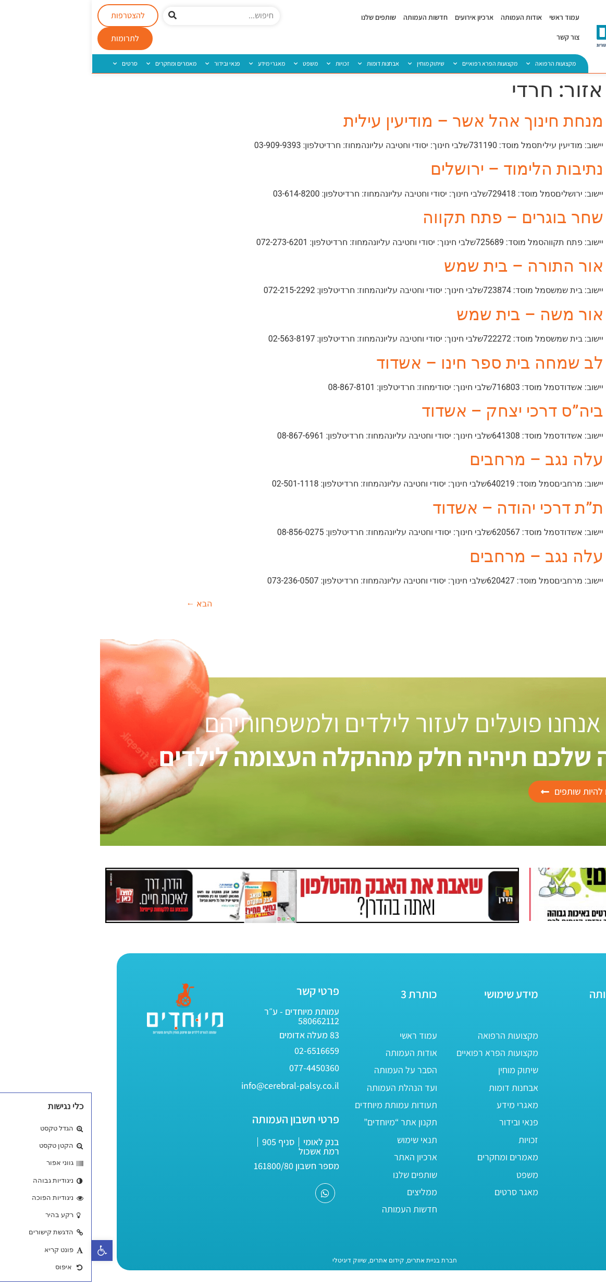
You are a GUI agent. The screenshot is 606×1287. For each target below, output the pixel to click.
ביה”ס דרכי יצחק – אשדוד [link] (421, 411)
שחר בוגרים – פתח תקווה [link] (421, 217)
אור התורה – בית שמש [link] (431, 266)
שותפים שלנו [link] (286, 17)
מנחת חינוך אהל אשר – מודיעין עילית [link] (381, 121)
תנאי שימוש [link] (325, 1140)
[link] (10, 1250)
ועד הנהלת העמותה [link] (310, 1088)
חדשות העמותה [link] (334, 17)
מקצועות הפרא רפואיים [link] (394, 63)
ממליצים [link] (330, 1192)
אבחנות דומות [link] (286, 63)
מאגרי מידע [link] (175, 63)
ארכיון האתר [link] (323, 1157)
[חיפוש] (80, 16)
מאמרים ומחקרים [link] (80, 63)
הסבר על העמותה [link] (313, 1070)
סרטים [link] (33, 63)
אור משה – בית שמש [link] (438, 314)
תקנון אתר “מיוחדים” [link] (308, 1122)
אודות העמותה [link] (429, 17)
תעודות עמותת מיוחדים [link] (304, 1105)
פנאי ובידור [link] (131, 63)
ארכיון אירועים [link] (382, 17)
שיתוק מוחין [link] (334, 63)
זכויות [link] (246, 63)
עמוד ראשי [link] (472, 17)
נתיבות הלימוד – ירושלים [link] (425, 169)
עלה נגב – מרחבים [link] (444, 459)
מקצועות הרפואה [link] (459, 63)
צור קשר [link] (476, 37)
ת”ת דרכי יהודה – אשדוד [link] (426, 508)
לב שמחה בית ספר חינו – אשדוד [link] (398, 363)
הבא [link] (108, 604)
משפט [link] (214, 63)
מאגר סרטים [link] (425, 1192)
